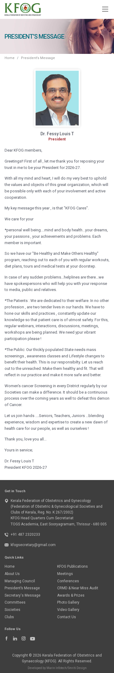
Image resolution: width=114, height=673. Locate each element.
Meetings (65, 574)
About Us (12, 574)
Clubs (9, 617)
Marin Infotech (57, 668)
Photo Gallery (68, 602)
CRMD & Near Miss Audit (77, 588)
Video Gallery (68, 610)
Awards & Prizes (71, 595)
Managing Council (20, 581)
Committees (15, 602)
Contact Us (66, 617)
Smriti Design (77, 668)
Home (10, 58)
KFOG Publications (72, 566)
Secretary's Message (22, 595)
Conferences (68, 581)
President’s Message (22, 588)
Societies (12, 610)
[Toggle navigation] (104, 8)
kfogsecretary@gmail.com (33, 545)
